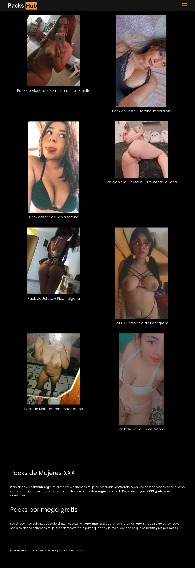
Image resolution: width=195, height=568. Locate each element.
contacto (80, 550)
